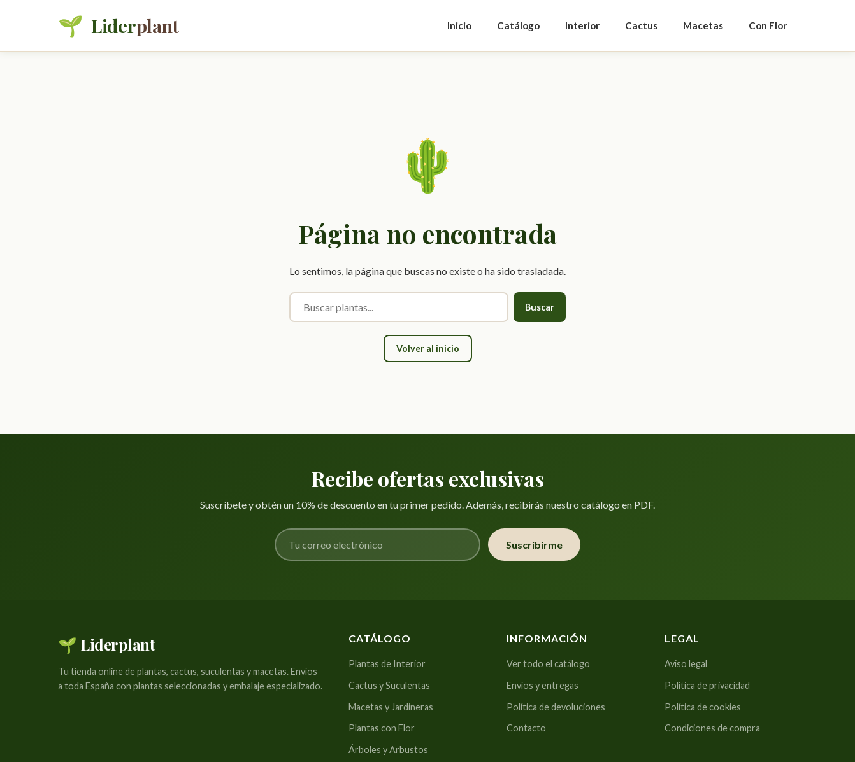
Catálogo (518, 25)
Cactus (641, 25)
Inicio (459, 25)
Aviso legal (686, 663)
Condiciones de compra (712, 728)
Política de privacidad (707, 685)
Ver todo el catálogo (548, 663)
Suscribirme (534, 545)
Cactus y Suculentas (389, 685)
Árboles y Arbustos (388, 749)
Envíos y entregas (542, 685)
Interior (582, 25)
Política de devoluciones (556, 707)
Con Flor (768, 25)
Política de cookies (703, 707)
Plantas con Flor (381, 728)
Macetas (703, 25)
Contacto (526, 728)
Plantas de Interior (387, 663)
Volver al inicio (427, 348)
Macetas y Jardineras (390, 707)
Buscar (539, 307)
